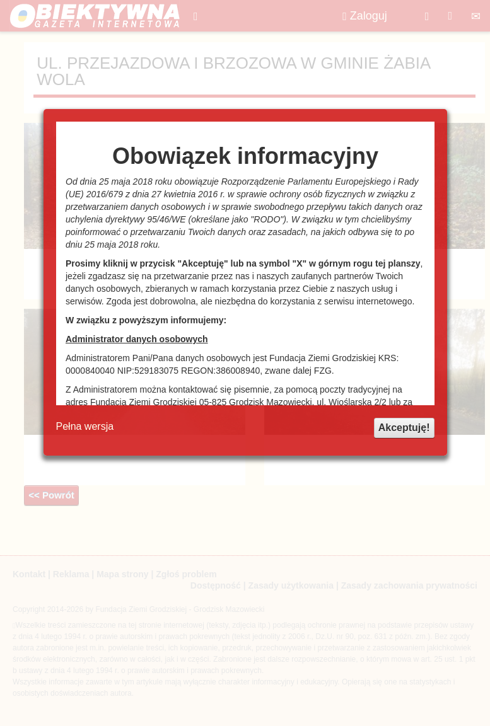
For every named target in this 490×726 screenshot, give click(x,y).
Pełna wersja (85, 426)
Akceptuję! (404, 427)
